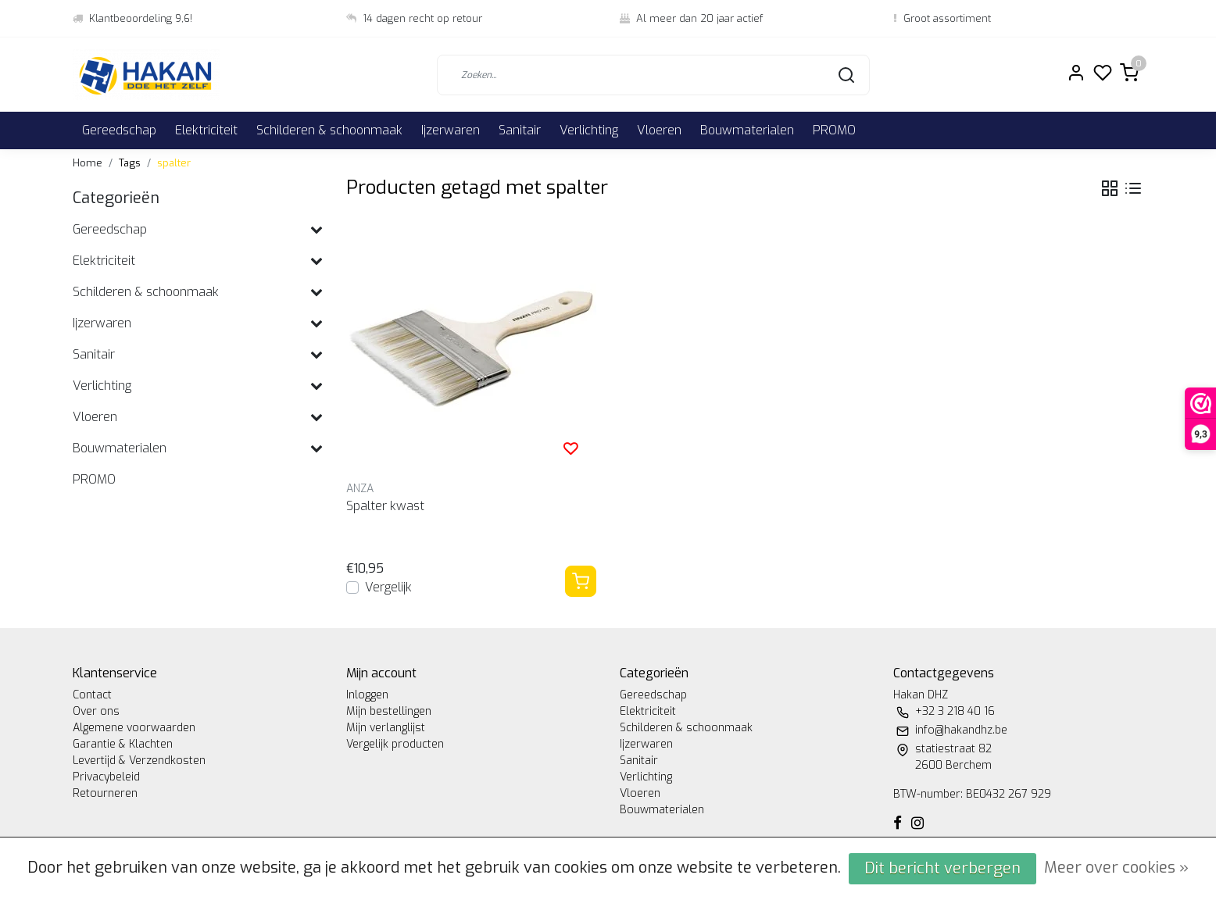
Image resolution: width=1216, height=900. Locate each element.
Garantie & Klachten (123, 744)
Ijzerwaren (450, 130)
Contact (92, 695)
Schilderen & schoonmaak (329, 130)
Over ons (96, 711)
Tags (130, 163)
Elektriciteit (206, 130)
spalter (174, 163)
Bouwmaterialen (747, 130)
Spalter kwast (385, 506)
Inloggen (367, 695)
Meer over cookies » (1116, 867)
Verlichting (589, 130)
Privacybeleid (106, 777)
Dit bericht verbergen (942, 868)
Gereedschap (119, 130)
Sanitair (520, 130)
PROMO (834, 130)
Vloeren (659, 130)
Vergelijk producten (395, 744)
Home (87, 163)
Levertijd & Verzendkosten (139, 760)
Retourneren (105, 793)
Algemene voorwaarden (134, 727)
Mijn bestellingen (388, 711)
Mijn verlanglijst (385, 727)
